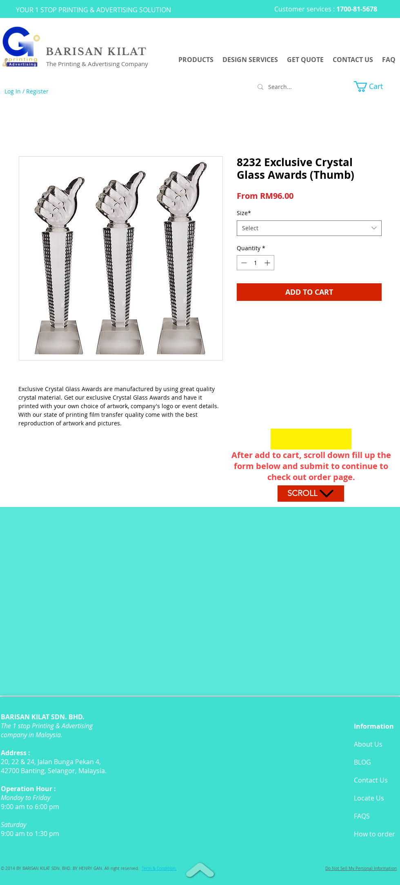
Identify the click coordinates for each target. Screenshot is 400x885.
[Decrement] (243, 263)
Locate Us (369, 798)
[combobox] (309, 228)
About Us (368, 744)
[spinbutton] (255, 263)
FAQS (362, 816)
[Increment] (268, 263)
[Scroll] (311, 493)
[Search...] (292, 87)
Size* (244, 213)
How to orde (373, 833)
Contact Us (371, 780)
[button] (375, 86)
